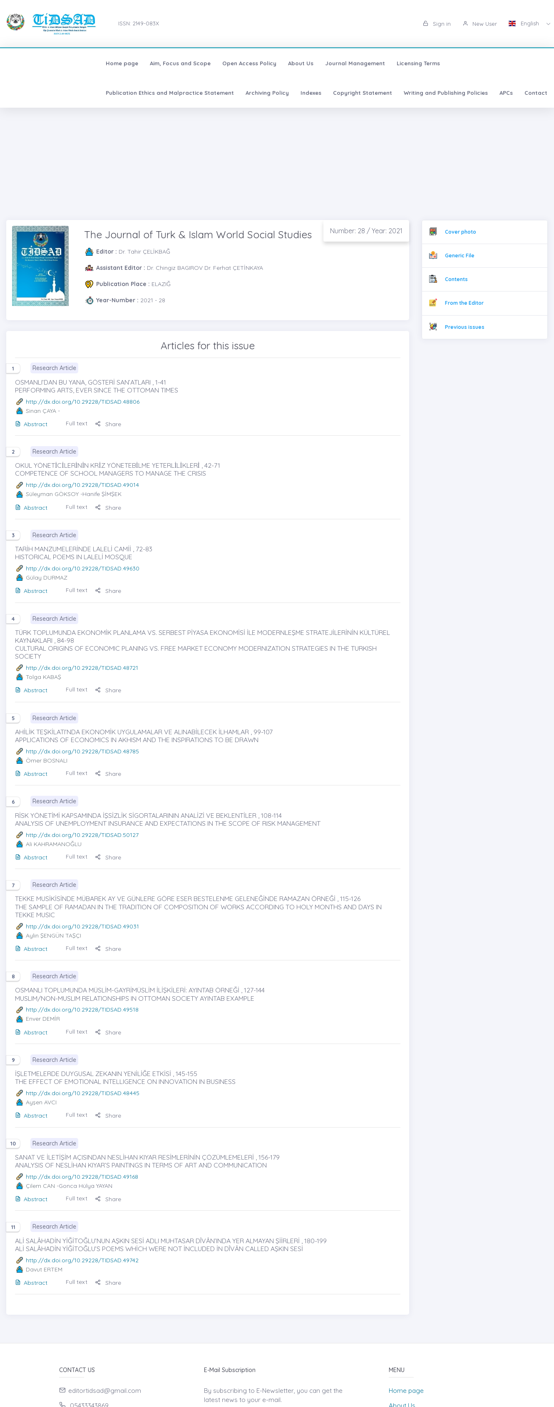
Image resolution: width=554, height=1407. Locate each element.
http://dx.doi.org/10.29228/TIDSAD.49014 (82, 485)
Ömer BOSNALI (46, 760)
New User (479, 23)
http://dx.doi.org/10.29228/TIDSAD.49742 (82, 1260)
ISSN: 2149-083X (138, 23)
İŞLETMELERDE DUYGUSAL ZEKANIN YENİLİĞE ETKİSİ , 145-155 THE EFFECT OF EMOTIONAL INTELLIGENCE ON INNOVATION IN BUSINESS (125, 1077)
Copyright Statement (77, 92)
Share (108, 424)
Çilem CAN (40, 1186)
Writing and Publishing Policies (161, 92)
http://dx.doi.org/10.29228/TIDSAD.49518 (82, 1009)
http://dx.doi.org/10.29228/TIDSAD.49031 (82, 926)
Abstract (31, 424)
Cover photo (460, 232)
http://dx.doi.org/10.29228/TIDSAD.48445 (82, 1093)
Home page (32, 63)
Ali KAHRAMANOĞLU (54, 844)
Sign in (437, 23)
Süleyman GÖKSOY (52, 494)
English (525, 23)
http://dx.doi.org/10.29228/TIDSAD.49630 (82, 568)
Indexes (26, 92)
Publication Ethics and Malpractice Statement (426, 63)
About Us (211, 63)
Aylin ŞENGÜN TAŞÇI (53, 935)
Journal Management (265, 63)
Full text (76, 423)
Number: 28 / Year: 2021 (366, 231)
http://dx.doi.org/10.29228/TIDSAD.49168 (82, 1176)
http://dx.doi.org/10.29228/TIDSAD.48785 (82, 751)
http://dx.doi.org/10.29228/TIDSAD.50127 (82, 835)
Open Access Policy (159, 63)
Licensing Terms (328, 63)
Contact (251, 92)
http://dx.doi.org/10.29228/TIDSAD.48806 (82, 401)
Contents (456, 279)
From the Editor (464, 303)
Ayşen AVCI (41, 1102)
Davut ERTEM (44, 1269)
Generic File (460, 255)
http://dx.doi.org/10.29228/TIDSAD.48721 (82, 667)
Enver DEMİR (43, 1018)
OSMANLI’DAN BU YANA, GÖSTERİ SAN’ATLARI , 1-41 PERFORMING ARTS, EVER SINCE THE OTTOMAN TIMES (96, 386)
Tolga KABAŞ (43, 677)
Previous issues (464, 327)
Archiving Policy (523, 63)
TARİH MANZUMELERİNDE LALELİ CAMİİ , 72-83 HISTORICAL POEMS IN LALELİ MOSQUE (83, 553)
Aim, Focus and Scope (90, 63)
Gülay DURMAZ (46, 577)
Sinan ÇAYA (41, 411)
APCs (221, 92)
